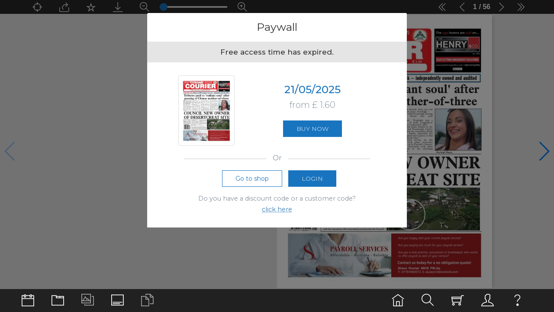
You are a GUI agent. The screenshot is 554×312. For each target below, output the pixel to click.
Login (312, 178)
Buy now (312, 129)
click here (277, 209)
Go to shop (252, 178)
